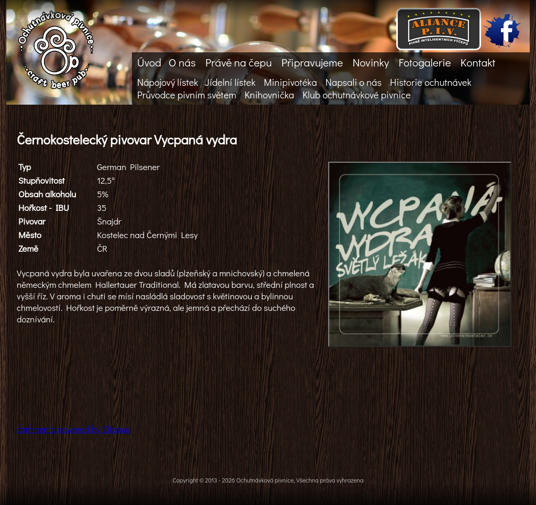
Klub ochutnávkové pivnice (357, 94)
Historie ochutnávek (430, 82)
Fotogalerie (424, 62)
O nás (182, 62)
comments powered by (73, 428)
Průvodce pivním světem (186, 94)
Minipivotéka (290, 82)
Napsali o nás (354, 82)
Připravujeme (312, 62)
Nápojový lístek (167, 82)
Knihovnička (269, 94)
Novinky (370, 62)
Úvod (149, 62)
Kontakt (478, 62)
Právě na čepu (238, 62)
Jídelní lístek (230, 82)
